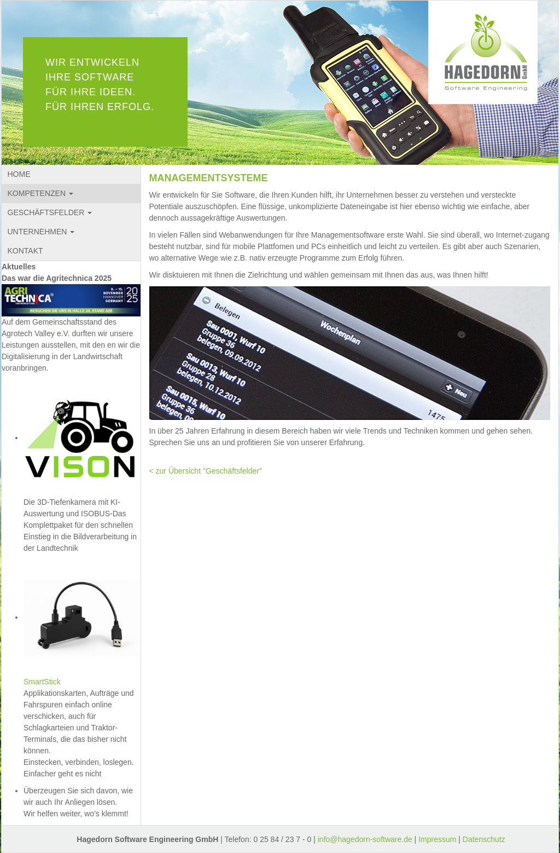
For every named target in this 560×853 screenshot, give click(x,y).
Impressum (437, 839)
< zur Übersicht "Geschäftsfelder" (205, 470)
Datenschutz (484, 839)
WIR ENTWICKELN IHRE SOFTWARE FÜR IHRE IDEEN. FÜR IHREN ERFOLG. (99, 84)
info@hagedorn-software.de (365, 839)
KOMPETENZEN (40, 193)
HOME (19, 174)
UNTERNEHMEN (41, 231)
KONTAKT (25, 250)
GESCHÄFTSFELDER (50, 212)
